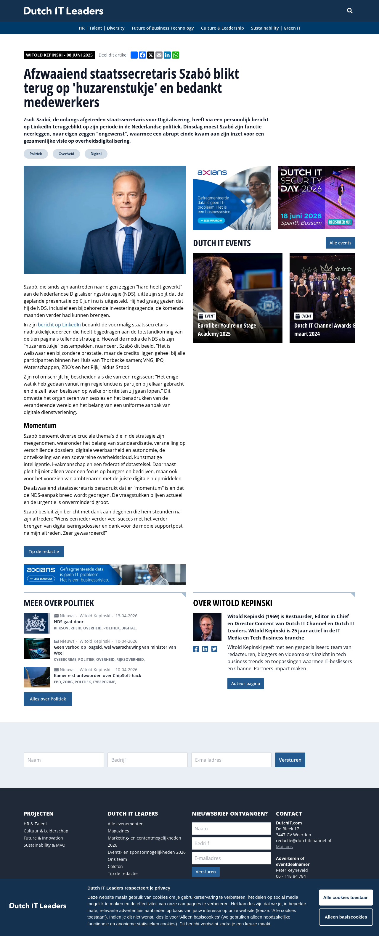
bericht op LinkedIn (59, 324)
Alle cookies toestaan (346, 897)
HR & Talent (35, 824)
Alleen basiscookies (346, 916)
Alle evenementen (126, 824)
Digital (96, 153)
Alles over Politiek (48, 699)
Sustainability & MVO (44, 845)
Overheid (66, 153)
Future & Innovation (43, 838)
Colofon (115, 866)
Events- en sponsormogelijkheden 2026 (147, 852)
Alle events (340, 243)
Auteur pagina (245, 683)
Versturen (290, 760)
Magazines (118, 831)
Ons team (117, 859)
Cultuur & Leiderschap (46, 831)
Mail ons (284, 846)
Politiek (36, 153)
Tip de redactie (44, 551)
